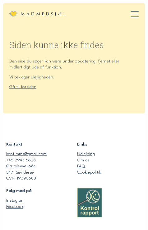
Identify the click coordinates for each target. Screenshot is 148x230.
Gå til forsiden (22, 88)
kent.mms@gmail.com (26, 154)
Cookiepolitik (89, 172)
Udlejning (86, 154)
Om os (83, 160)
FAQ (81, 166)
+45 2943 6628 (21, 160)
